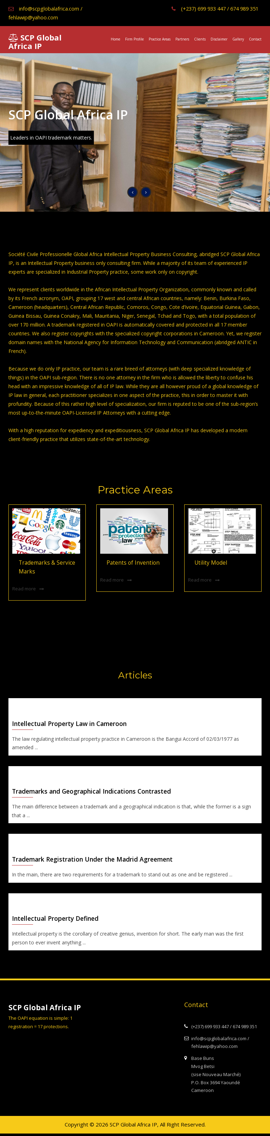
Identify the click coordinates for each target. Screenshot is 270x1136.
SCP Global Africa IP (35, 41)
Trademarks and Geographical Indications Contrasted (95, 792)
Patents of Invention (130, 562)
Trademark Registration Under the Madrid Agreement (95, 861)
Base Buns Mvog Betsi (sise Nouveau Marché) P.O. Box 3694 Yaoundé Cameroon (212, 1076)
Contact (255, 39)
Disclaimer (219, 39)
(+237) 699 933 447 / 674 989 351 (210, 8)
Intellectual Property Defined (57, 921)
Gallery (238, 39)
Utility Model (208, 562)
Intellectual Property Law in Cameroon (71, 723)
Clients (200, 39)
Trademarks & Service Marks (44, 567)
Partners (182, 39)
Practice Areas (160, 39)
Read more (24, 588)
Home (115, 39)
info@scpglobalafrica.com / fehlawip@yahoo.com (45, 13)
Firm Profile (134, 39)
